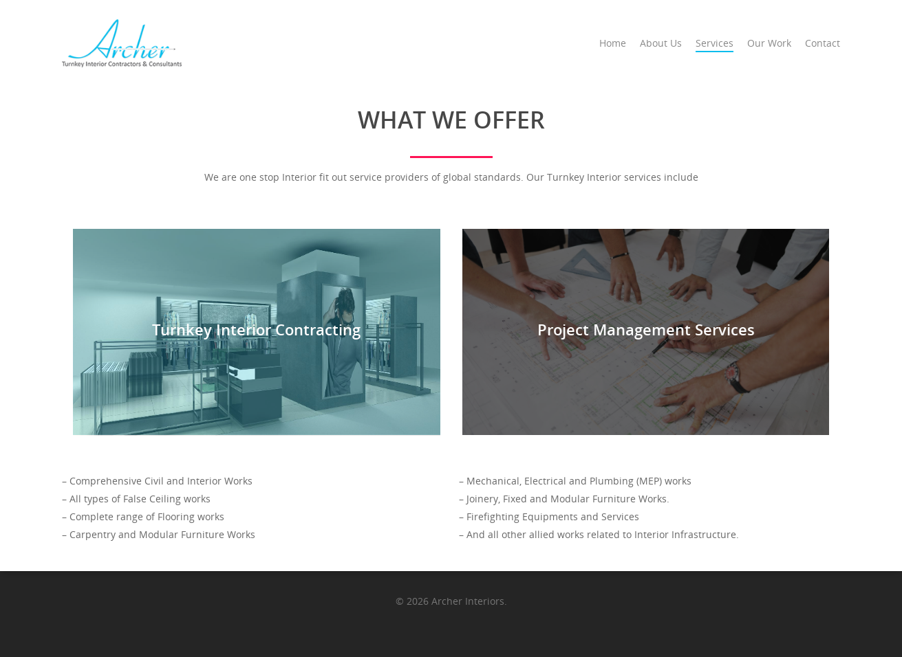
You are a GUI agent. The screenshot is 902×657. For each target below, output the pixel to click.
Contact (822, 42)
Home (612, 42)
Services (714, 42)
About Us (661, 42)
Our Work (769, 42)
